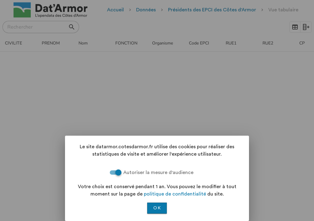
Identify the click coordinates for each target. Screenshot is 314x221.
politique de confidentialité (175, 194)
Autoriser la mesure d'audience (158, 172)
